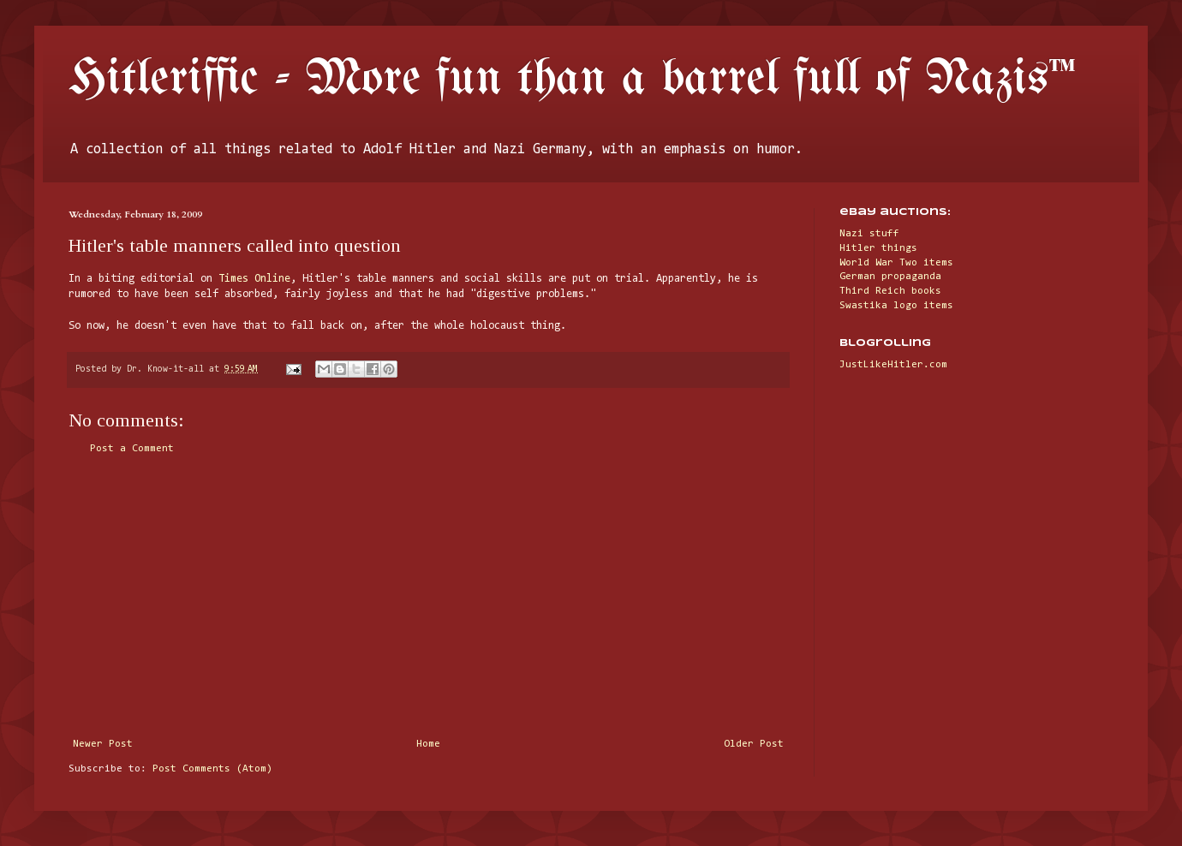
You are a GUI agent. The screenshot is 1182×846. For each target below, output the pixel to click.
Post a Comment (132, 449)
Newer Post (103, 744)
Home (428, 744)
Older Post (754, 744)
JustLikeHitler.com (893, 365)
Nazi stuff (869, 234)
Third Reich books (890, 291)
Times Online (254, 278)
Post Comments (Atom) (212, 769)
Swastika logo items (896, 306)
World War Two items (896, 263)
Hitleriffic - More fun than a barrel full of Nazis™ (572, 79)
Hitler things (878, 248)
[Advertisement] (428, 597)
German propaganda (890, 276)
